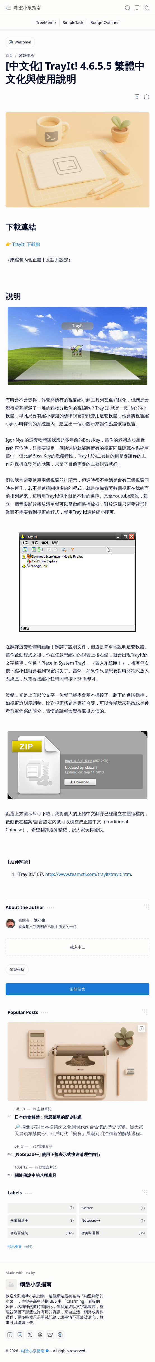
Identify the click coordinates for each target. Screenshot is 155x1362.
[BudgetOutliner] (104, 22)
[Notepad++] (113, 1220)
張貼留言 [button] (77, 989)
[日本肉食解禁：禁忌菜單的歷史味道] (77, 1061)
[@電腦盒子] (44, 1146)
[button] (8, 8)
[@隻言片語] (48, 1167)
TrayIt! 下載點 (26, 244)
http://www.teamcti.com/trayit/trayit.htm (88, 874)
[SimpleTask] (73, 22)
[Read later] (137, 97)
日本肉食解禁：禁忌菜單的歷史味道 (48, 1117)
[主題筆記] (44, 1108)
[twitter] (113, 1208)
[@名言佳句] (42, 1233)
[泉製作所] (17, 969)
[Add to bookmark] (141, 1028)
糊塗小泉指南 (27, 7)
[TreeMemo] (46, 22)
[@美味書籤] (113, 1233)
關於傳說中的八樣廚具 (36, 1175)
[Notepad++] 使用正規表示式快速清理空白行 (57, 1154)
